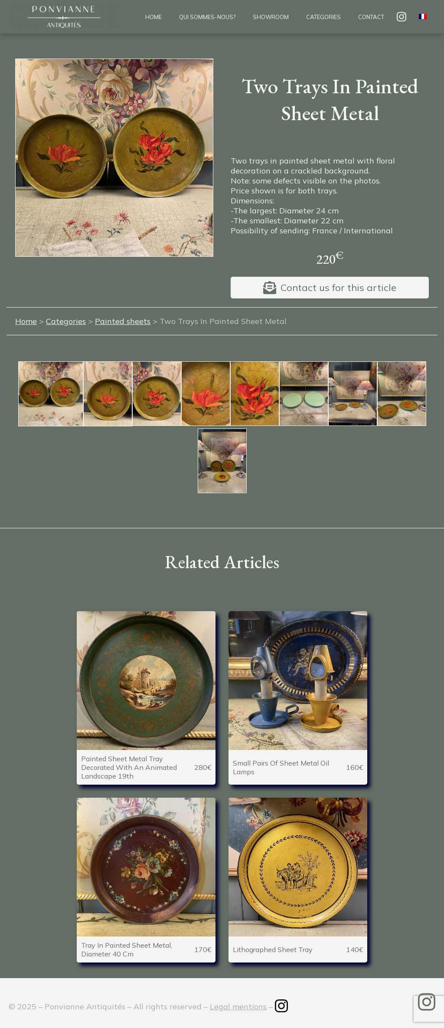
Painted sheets (122, 321)
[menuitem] (422, 17)
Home (153, 16)
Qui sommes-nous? (207, 16)
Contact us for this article (338, 288)
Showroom (271, 16)
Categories (323, 16)
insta (401, 16)
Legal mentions (238, 1007)
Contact (371, 16)
